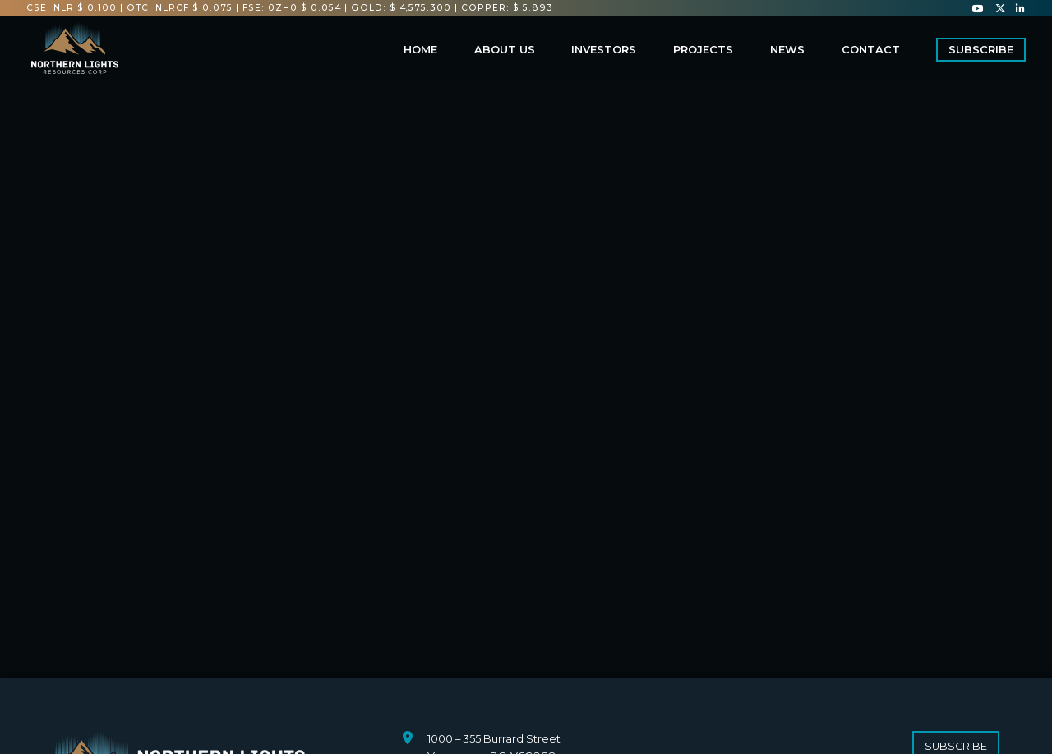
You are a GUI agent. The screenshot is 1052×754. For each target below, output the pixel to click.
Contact (871, 50)
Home (420, 50)
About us (504, 50)
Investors (603, 50)
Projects (703, 50)
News (787, 50)
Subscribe (980, 50)
